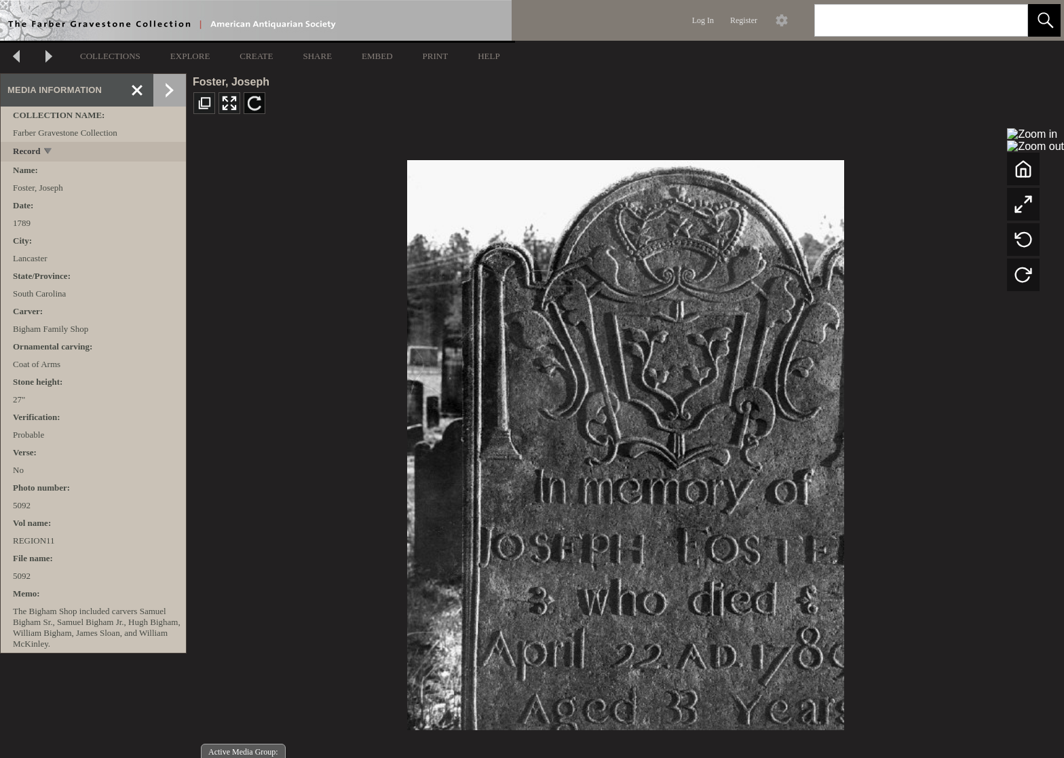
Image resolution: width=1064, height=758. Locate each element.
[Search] (905, 20)
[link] (1007, 20)
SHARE (317, 56)
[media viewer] (625, 441)
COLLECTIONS (110, 56)
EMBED (377, 56)
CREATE (256, 56)
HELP (489, 56)
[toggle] (48, 152)
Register (743, 20)
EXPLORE (190, 56)
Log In (703, 20)
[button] (1044, 20)
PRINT (436, 56)
